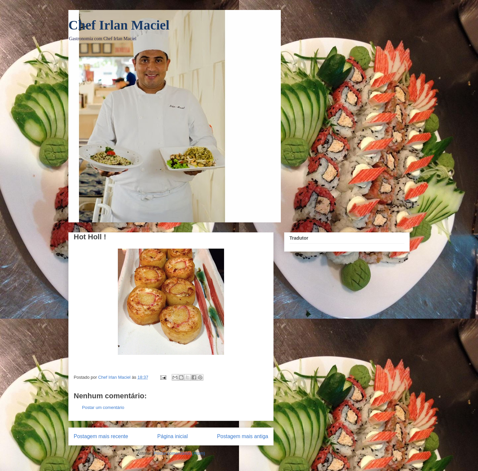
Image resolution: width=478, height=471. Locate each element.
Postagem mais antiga (242, 436)
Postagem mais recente (101, 436)
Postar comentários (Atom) (179, 453)
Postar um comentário (103, 407)
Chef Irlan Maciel (118, 25)
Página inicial (172, 436)
